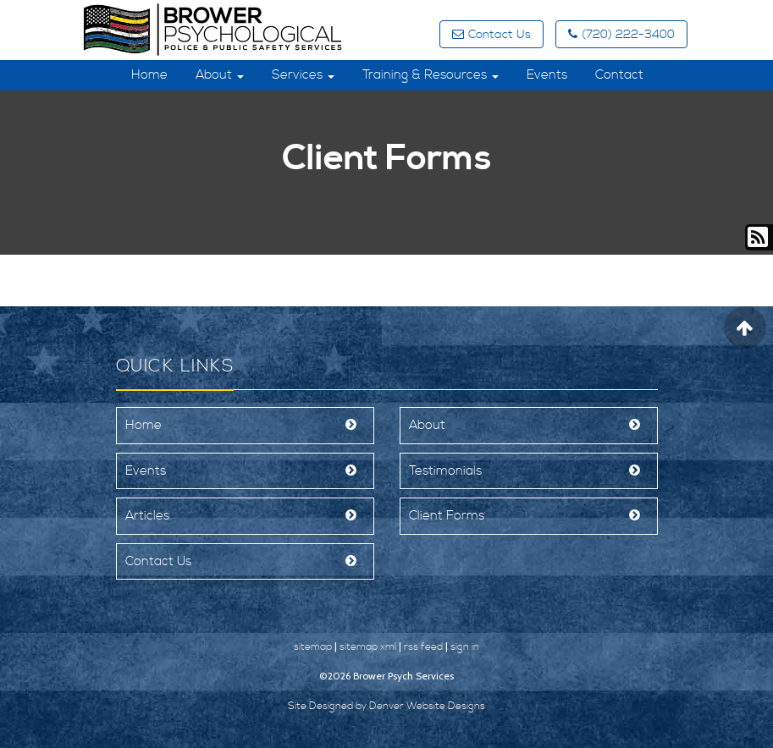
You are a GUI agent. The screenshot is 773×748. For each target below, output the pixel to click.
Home (149, 75)
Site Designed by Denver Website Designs (386, 706)
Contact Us (491, 34)
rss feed (423, 647)
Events (547, 75)
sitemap (313, 647)
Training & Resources (430, 75)
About (220, 75)
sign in (464, 647)
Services (303, 75)
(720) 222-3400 (621, 34)
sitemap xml (368, 647)
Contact (619, 75)
